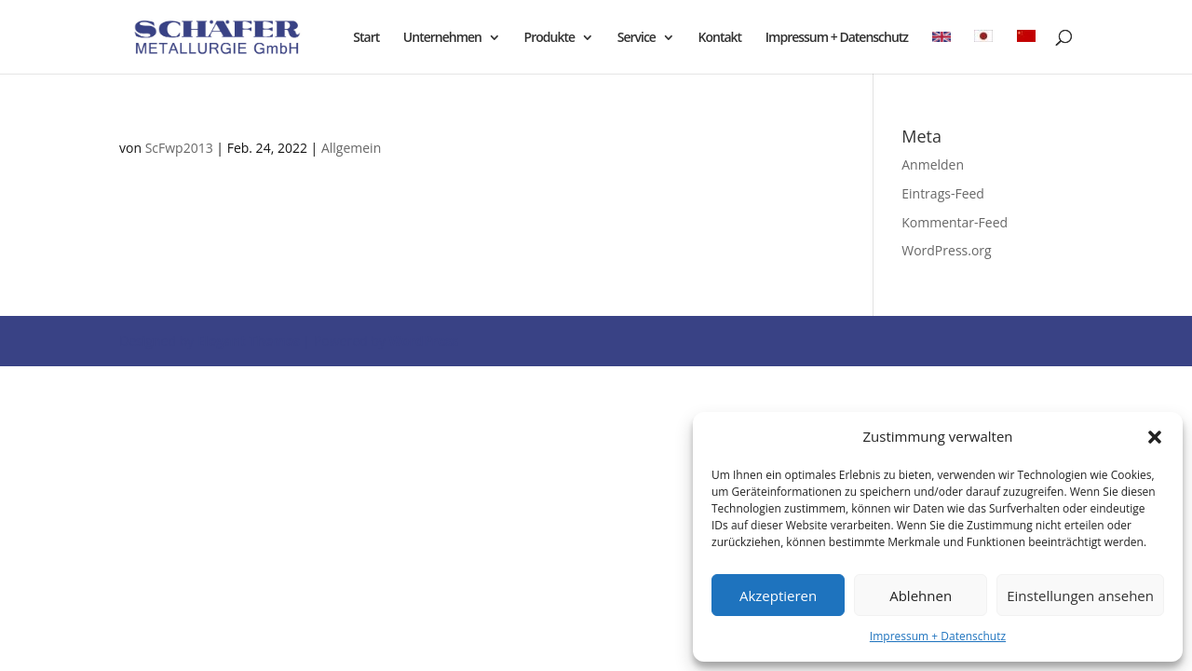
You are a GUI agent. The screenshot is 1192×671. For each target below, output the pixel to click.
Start (366, 38)
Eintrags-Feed (942, 193)
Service (636, 38)
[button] (1154, 437)
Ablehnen (920, 595)
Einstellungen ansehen (1080, 595)
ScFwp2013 (179, 148)
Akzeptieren (778, 595)
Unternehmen (442, 38)
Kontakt (720, 38)
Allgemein (351, 148)
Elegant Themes (248, 340)
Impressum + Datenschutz (938, 636)
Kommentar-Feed (954, 222)
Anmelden (932, 164)
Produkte (549, 38)
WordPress (423, 340)
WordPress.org (946, 250)
